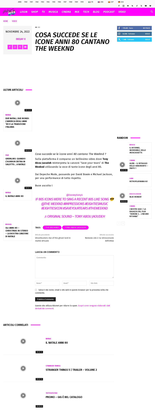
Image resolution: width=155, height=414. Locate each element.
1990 (82, 2)
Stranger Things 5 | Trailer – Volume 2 (72, 370)
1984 (48, 2)
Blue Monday (136, 197)
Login (23, 11)
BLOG (96, 11)
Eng (100, 2)
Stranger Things (53, 366)
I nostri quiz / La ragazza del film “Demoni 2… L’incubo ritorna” (139, 213)
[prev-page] (118, 223)
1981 (31, 2)
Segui (147, 34)
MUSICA (53, 11)
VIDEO (122, 11)
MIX (77, 11)
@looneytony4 (74, 194)
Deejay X (20, 39)
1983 (42, 2)
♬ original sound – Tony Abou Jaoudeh (74, 216)
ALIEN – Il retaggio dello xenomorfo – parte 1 (139, 165)
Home (5, 21)
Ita (90, 2)
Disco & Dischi (135, 194)
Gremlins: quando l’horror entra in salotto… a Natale (15, 161)
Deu (121, 2)
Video (14, 21)
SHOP (34, 11)
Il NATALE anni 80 (14, 196)
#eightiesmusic (96, 204)
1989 (76, 2)
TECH (86, 11)
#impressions (73, 204)
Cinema (132, 160)
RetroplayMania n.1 (139, 181)
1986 (59, 2)
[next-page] (123, 223)
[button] (151, 12)
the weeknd (52, 227)
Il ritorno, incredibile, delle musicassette (138, 150)
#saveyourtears (75, 208)
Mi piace (146, 28)
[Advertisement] (134, 88)
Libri (131, 178)
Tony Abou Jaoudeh (75, 227)
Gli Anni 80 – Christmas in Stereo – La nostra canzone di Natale (16, 232)
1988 (70, 2)
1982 (36, 2)
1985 (53, 2)
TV (43, 11)
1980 (25, 2)
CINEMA (66, 11)
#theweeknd (98, 208)
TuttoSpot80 (51, 393)
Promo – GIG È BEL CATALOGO (64, 397)
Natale (8, 115)
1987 (64, 2)
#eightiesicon (51, 208)
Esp (110, 2)
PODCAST (109, 11)
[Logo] (10, 12)
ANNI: (20, 2)
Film (7, 155)
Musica (8, 224)
